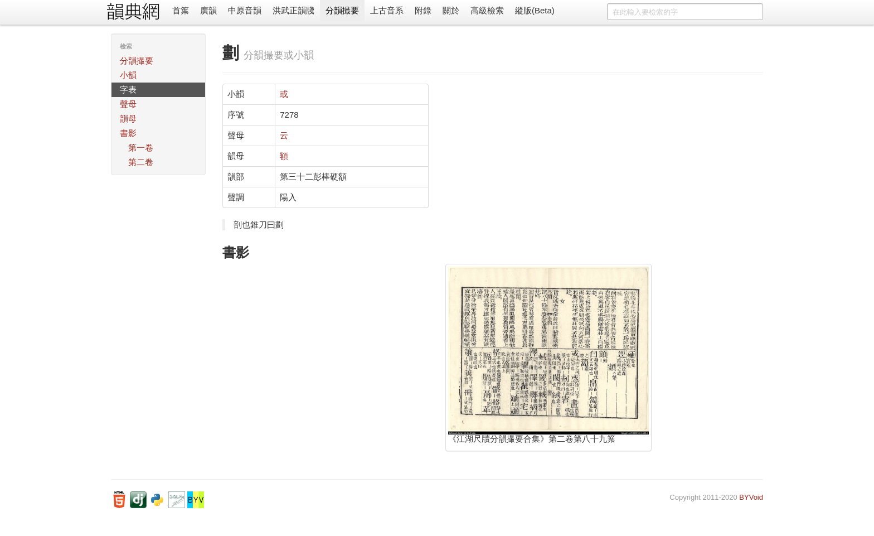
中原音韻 (244, 10)
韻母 (128, 118)
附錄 (423, 10)
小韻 (128, 75)
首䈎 (180, 10)
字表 (128, 89)
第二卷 (140, 162)
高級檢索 (487, 10)
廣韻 (208, 10)
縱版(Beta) (535, 10)
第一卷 (140, 147)
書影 (128, 133)
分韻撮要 (342, 10)
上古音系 (387, 10)
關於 (451, 10)
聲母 (128, 104)
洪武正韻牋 (293, 10)
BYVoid (751, 497)
